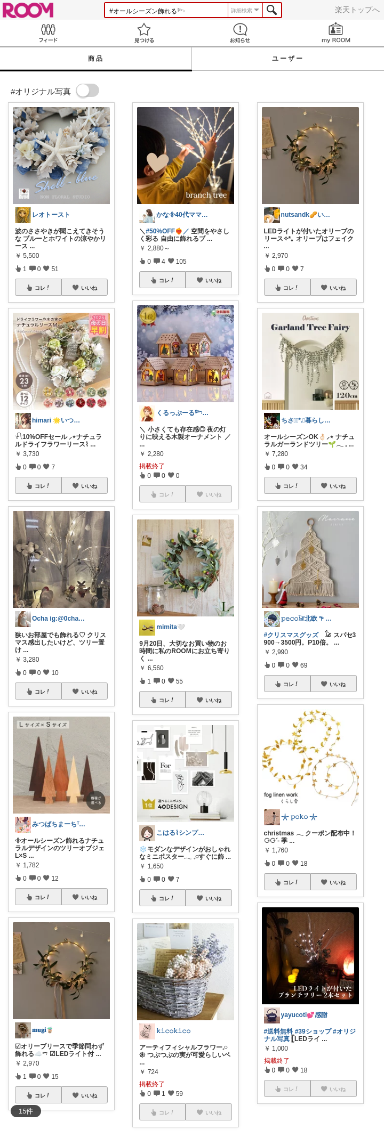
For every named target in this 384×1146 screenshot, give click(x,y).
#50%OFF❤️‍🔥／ (167, 231)
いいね (89, 287)
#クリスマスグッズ (291, 635)
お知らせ (240, 33)
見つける (144, 33)
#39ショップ (313, 1031)
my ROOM (336, 33)
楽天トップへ (357, 9)
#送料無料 (278, 1031)
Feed (48, 33)
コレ (43, 287)
